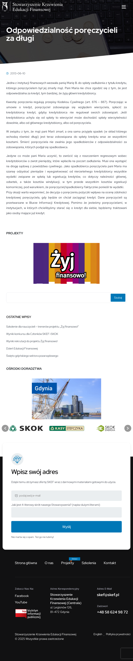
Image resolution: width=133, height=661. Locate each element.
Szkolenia (89, 563)
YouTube (21, 602)
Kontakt (110, 563)
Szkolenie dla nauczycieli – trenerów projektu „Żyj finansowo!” (42, 326)
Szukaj (118, 297)
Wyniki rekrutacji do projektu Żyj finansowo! (31, 341)
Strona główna (26, 563)
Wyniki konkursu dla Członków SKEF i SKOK (32, 334)
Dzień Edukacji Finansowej (22, 348)
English (98, 634)
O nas (49, 563)
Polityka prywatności (118, 634)
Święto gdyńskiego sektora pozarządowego (32, 356)
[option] (66, 262)
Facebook (22, 596)
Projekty (67, 563)
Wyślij (66, 526)
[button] (5, 428)
